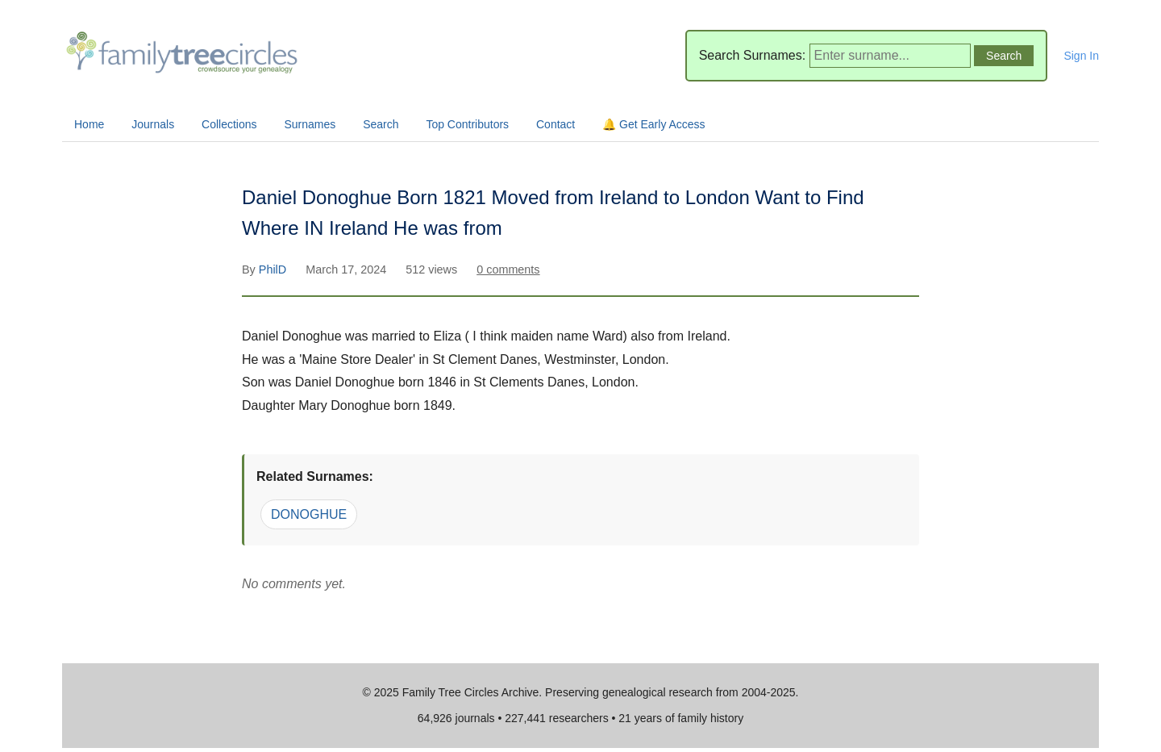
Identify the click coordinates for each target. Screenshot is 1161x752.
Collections (229, 124)
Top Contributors (467, 124)
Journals (152, 124)
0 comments (507, 269)
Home (89, 124)
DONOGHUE (309, 514)
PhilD (274, 269)
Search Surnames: (752, 55)
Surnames (309, 124)
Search (380, 124)
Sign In (1081, 55)
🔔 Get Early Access (653, 124)
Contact (555, 124)
